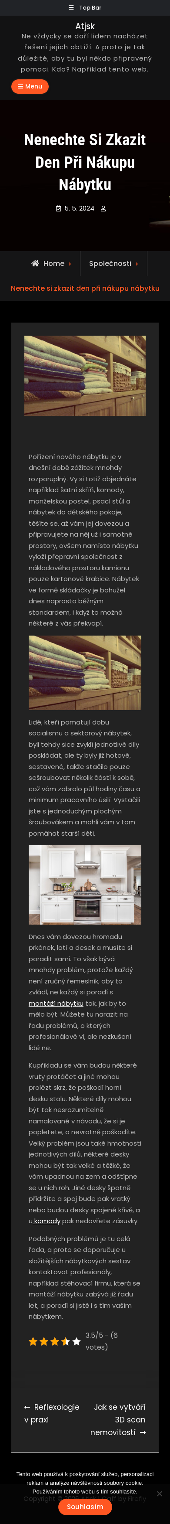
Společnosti (110, 264)
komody (46, 1220)
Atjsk (85, 26)
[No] (159, 1493)
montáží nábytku (56, 1003)
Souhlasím (85, 1506)
